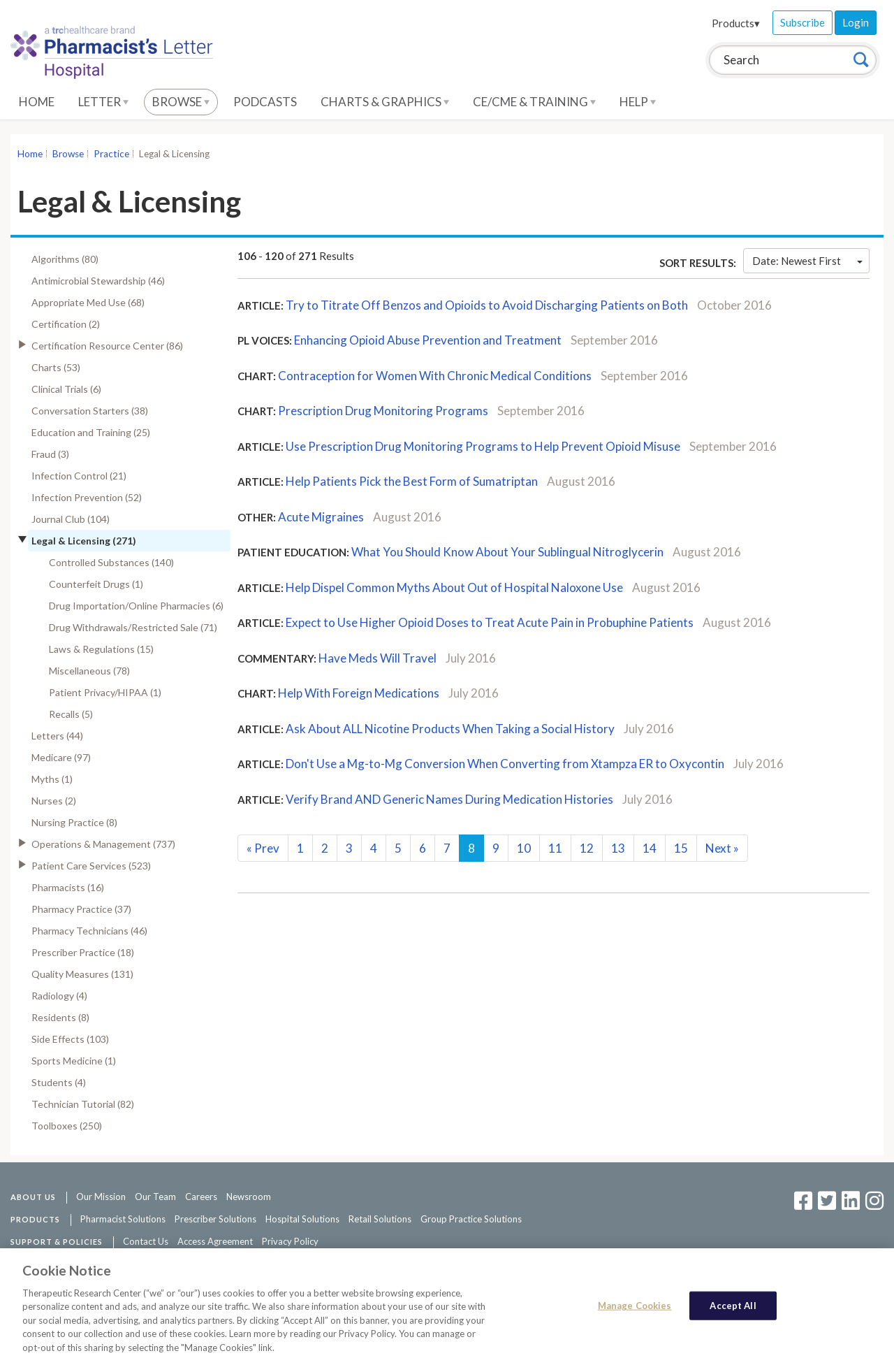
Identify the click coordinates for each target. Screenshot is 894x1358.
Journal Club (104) (70, 519)
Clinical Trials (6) (66, 389)
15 (681, 848)
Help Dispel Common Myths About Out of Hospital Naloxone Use (454, 587)
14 (650, 848)
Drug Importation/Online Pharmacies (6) (136, 606)
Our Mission (101, 1196)
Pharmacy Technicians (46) (89, 931)
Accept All (733, 1314)
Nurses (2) (53, 801)
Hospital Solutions (302, 1219)
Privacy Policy (290, 1241)
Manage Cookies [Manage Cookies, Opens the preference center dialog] (635, 1314)
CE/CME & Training (534, 101)
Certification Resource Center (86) (107, 346)
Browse (181, 101)
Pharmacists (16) (67, 887)
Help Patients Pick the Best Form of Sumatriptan (413, 481)
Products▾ (736, 23)
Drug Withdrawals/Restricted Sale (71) (133, 627)
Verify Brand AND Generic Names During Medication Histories (450, 799)
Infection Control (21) (78, 476)
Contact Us (145, 1241)
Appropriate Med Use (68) (88, 302)
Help (638, 101)
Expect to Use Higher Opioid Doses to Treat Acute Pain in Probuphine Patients (490, 622)
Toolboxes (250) (66, 1126)
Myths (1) (52, 779)
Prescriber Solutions (215, 1219)
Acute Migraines (321, 517)
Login (855, 22)
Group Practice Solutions (471, 1219)
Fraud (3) (50, 454)
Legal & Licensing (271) (83, 541)
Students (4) (58, 1082)
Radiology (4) (59, 996)
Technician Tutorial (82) (82, 1104)
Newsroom (248, 1196)
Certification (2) (65, 324)
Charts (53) (55, 367)
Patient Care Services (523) (91, 866)
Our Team (155, 1196)
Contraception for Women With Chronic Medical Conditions (435, 375)
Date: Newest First (807, 260)
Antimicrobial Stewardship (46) (98, 281)
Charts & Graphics (385, 101)
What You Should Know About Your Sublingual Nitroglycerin (507, 551)
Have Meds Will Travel (377, 658)
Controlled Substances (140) (111, 562)
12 (587, 848)
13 (618, 848)
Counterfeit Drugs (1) (96, 584)
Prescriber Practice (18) (82, 952)
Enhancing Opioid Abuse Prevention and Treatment (429, 340)
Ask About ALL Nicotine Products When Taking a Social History (451, 728)
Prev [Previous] (263, 848)
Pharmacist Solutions (123, 1219)
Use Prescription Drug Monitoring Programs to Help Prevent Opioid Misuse (484, 446)
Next (722, 848)
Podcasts (265, 101)
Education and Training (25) (90, 432)
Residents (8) (60, 1017)
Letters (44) (57, 736)
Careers (201, 1196)
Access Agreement (215, 1241)
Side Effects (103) (70, 1039)
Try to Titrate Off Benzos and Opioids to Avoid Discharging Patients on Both (488, 305)
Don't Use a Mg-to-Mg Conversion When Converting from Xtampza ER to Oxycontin (505, 763)
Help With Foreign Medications (358, 693)
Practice (111, 153)
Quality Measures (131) (82, 974)
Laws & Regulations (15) (101, 649)
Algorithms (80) (64, 259)
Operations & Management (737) (103, 844)
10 (524, 848)
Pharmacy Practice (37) (81, 909)
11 (555, 848)
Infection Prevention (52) (86, 497)
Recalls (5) (71, 714)
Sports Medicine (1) (73, 1061)
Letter (103, 101)
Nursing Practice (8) (74, 822)
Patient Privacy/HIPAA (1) (105, 692)
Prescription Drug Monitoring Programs (383, 410)
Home (36, 101)
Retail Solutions (380, 1219)
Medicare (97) (61, 757)
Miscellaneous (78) (89, 671)
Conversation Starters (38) (89, 411)
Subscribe (802, 22)
